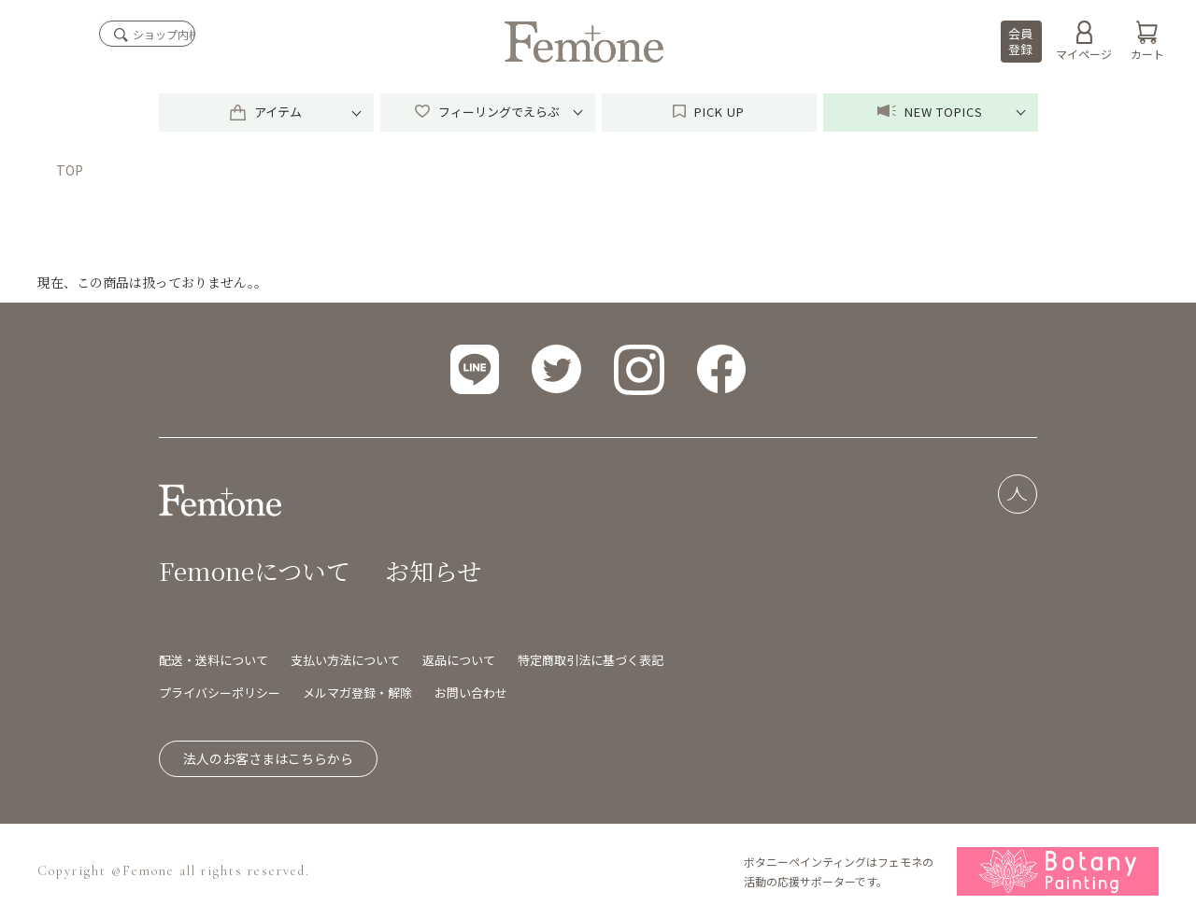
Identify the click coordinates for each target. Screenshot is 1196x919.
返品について (458, 660)
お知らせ (433, 570)
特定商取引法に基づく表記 (590, 660)
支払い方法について (345, 660)
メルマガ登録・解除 (357, 692)
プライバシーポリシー (219, 692)
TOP (69, 170)
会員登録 (1020, 41)
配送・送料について (213, 660)
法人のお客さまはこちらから (268, 758)
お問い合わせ (470, 692)
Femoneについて (254, 570)
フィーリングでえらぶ (487, 111)
